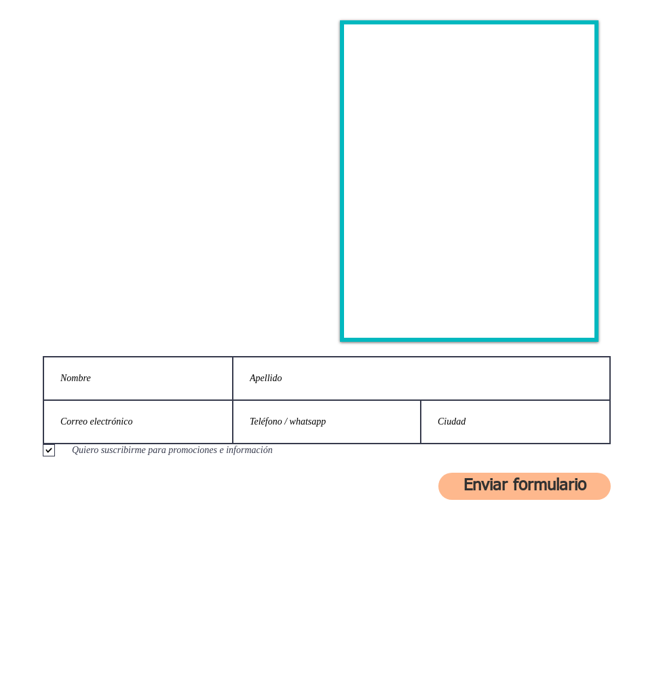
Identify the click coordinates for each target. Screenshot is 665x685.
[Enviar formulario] (524, 486)
